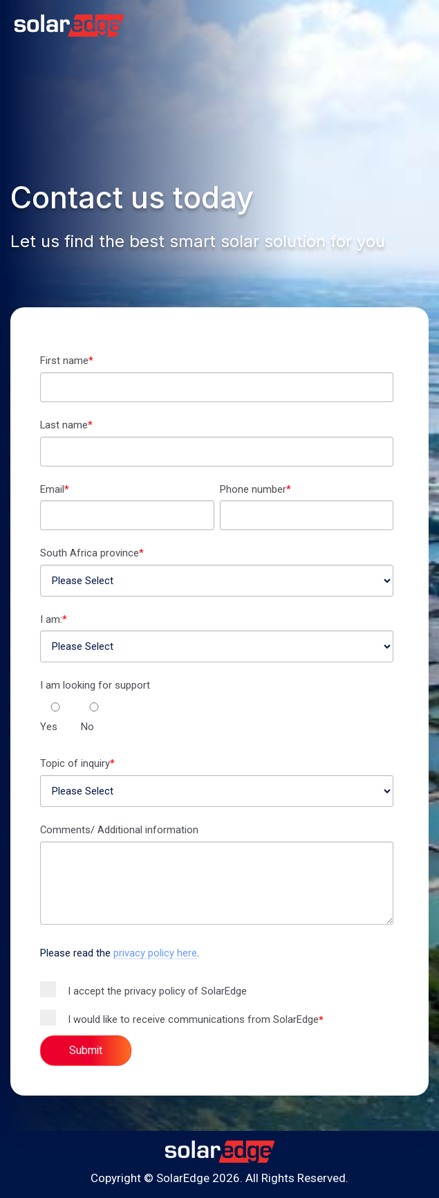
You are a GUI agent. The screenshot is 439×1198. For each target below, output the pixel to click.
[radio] (55, 725)
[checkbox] (216, 719)
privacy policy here (155, 953)
